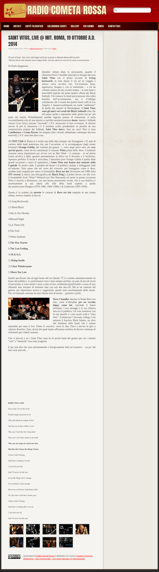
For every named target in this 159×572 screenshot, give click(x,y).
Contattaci (114, 26)
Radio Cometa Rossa (66, 10)
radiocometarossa (36, 48)
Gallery (75, 26)
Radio (54, 48)
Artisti (17, 26)
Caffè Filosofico (34, 26)
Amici (101, 26)
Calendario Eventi (57, 26)
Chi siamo (88, 26)
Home (6, 26)
